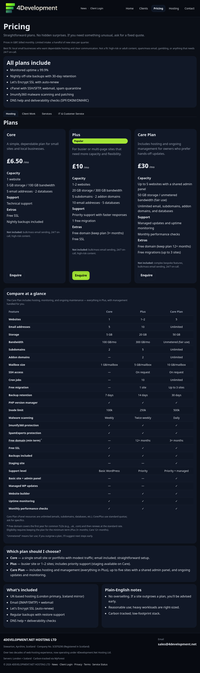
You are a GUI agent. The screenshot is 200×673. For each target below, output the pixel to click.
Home (130, 8)
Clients (143, 8)
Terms (87, 664)
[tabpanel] (100, 372)
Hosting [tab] (11, 113)
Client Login (96, 8)
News (84, 8)
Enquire (16, 275)
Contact (189, 8)
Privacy (78, 664)
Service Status (100, 664)
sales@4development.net (177, 644)
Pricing (158, 8)
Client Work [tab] (28, 113)
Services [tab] (47, 113)
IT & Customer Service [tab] (71, 113)
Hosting (174, 8)
